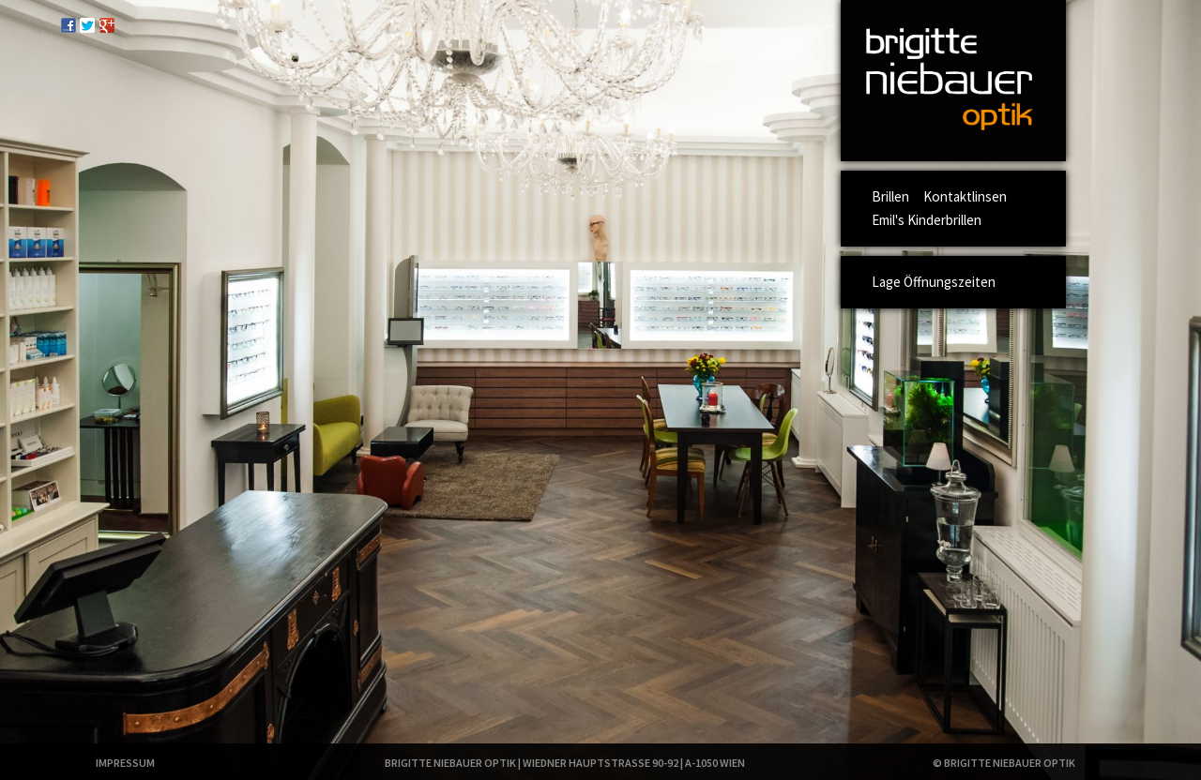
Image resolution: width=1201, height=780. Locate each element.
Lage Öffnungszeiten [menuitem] (934, 282)
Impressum (125, 763)
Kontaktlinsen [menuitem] (965, 196)
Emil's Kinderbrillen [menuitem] (926, 220)
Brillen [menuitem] (890, 196)
